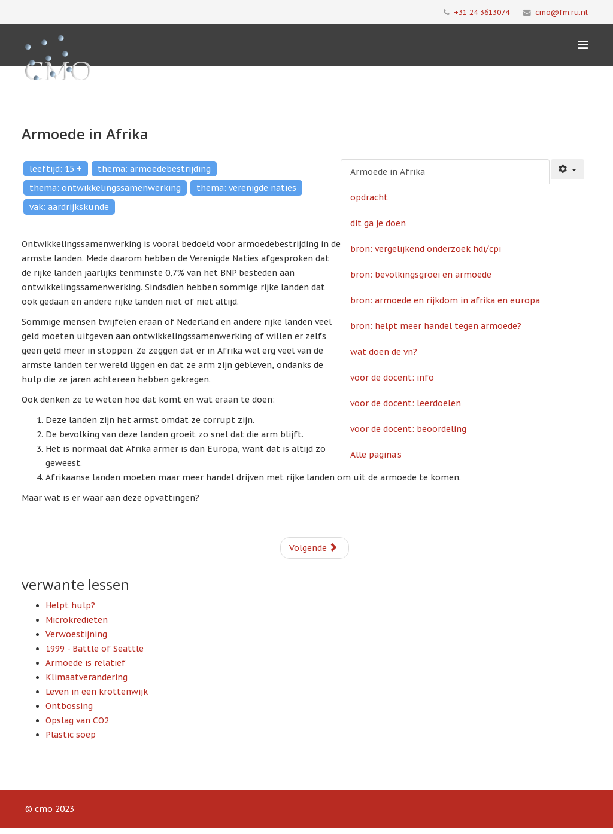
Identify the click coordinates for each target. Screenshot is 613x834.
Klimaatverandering (86, 677)
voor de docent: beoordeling (408, 429)
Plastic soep (70, 734)
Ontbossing (69, 706)
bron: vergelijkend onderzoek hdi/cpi (425, 248)
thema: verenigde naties (246, 187)
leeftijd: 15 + (55, 168)
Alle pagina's (376, 454)
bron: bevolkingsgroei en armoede (420, 274)
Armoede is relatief (85, 663)
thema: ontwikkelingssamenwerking (105, 187)
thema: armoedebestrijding (154, 168)
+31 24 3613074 (481, 12)
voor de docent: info (392, 377)
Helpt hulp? (70, 605)
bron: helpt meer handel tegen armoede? (435, 326)
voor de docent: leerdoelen (405, 403)
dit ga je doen (378, 223)
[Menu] (583, 45)
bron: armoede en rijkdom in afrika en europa (445, 300)
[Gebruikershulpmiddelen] (567, 169)
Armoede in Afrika (387, 171)
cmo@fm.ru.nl (561, 12)
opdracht (369, 197)
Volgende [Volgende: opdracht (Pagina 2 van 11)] (313, 548)
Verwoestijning (76, 634)
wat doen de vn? (383, 351)
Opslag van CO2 (77, 720)
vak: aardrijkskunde (69, 207)
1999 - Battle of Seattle (94, 648)
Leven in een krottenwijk (96, 691)
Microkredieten (76, 619)
